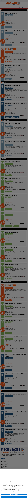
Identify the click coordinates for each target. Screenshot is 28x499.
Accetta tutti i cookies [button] (14, 494)
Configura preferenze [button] (14, 496)
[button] (26, 470)
